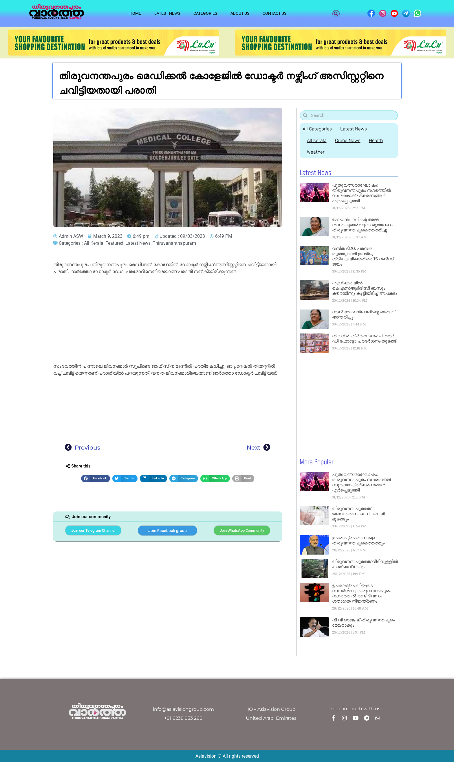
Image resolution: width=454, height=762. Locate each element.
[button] (336, 13)
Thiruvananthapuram (174, 243)
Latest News (167, 13)
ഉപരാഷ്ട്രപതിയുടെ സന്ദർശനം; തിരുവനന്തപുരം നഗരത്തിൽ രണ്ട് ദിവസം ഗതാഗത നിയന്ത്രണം (361, 592)
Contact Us (274, 13)
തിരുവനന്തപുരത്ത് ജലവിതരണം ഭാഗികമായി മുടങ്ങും (358, 513)
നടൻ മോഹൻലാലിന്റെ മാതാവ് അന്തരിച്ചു (363, 314)
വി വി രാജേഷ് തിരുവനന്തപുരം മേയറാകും (363, 622)
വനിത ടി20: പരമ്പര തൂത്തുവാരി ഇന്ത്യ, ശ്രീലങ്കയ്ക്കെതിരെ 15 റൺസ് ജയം (362, 256)
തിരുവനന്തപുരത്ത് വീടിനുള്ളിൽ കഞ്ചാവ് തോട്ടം (365, 563)
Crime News (348, 140)
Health (376, 140)
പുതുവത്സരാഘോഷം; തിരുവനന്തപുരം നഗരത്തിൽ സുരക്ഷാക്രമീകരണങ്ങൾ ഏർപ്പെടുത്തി (361, 192)
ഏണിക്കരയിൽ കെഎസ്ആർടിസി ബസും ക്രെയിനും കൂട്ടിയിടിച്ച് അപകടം (364, 288)
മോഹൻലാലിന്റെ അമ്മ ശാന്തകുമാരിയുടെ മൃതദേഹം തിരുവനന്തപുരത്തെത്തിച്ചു (362, 225)
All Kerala (93, 243)
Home (135, 13)
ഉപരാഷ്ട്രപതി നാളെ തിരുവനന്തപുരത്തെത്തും (358, 540)
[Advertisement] (167, 319)
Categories (205, 13)
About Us (239, 13)
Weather (316, 152)
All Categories (317, 129)
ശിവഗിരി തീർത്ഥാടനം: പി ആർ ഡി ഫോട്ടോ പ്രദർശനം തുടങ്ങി (364, 338)
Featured (114, 243)
